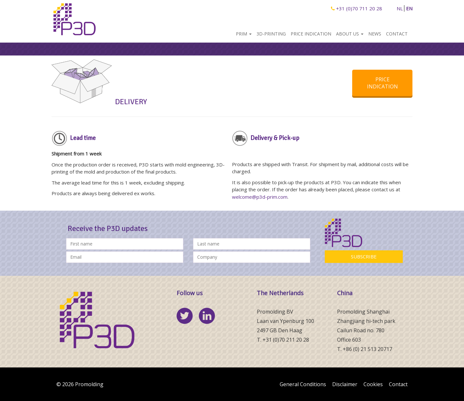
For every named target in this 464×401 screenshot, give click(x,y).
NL (400, 8)
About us (349, 34)
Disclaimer (344, 384)
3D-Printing (271, 34)
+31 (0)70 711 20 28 (356, 8)
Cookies (373, 384)
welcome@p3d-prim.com (259, 197)
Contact (397, 34)
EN (409, 8)
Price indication (311, 34)
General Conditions (303, 384)
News (374, 34)
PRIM (244, 34)
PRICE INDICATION (382, 83)
